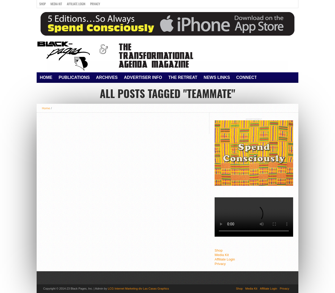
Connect (246, 77)
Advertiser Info (143, 77)
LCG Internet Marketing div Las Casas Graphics (138, 288)
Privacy (95, 4)
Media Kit (56, 4)
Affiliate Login (76, 4)
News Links (217, 77)
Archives (107, 77)
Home (46, 77)
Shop (42, 4)
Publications (74, 77)
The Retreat (182, 77)
